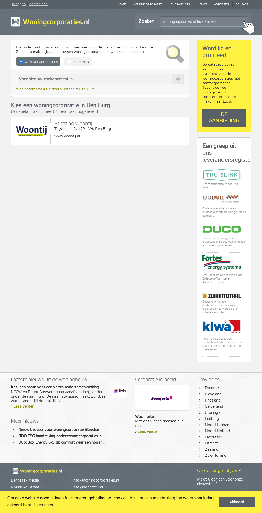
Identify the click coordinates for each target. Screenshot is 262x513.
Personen (78, 62)
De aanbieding (224, 117)
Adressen (221, 4)
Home (121, 4)
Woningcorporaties (148, 4)
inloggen (19, 4)
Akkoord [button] (236, 502)
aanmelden (38, 4)
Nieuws (202, 4)
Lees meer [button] (43, 505)
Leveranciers (179, 4)
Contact (242, 4)
